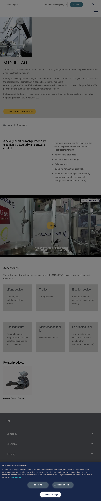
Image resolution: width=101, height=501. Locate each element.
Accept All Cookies (63, 485)
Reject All (38, 485)
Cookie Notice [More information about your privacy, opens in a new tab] (16, 477)
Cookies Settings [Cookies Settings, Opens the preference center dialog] (50, 494)
